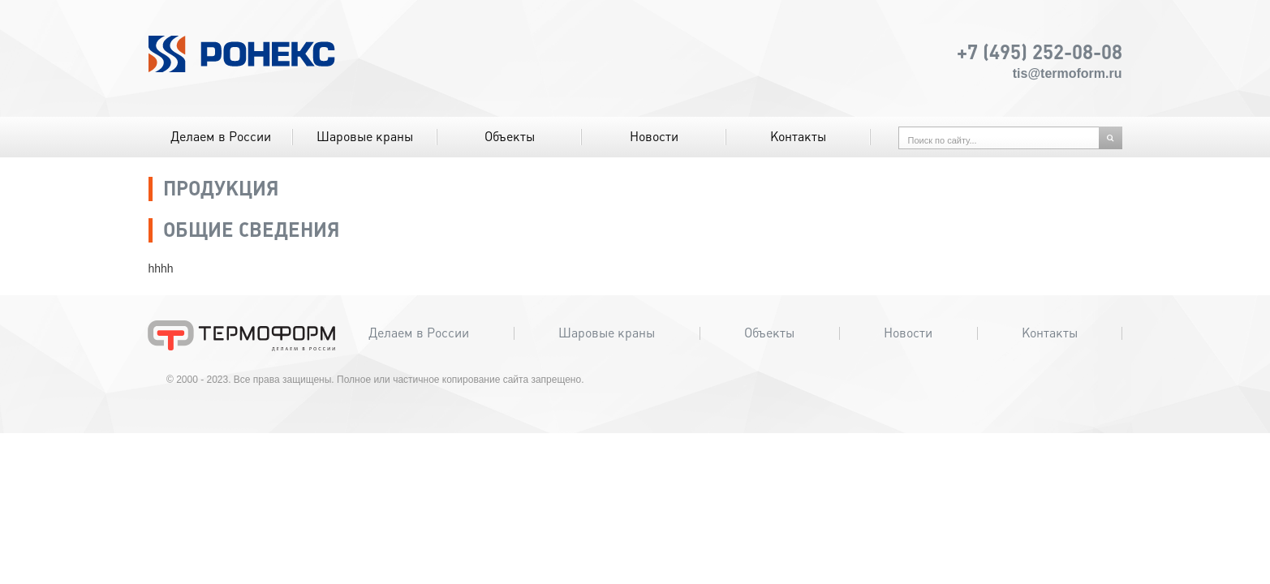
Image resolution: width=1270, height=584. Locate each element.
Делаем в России (220, 136)
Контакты (798, 136)
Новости (654, 136)
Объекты (509, 136)
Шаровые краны (364, 136)
